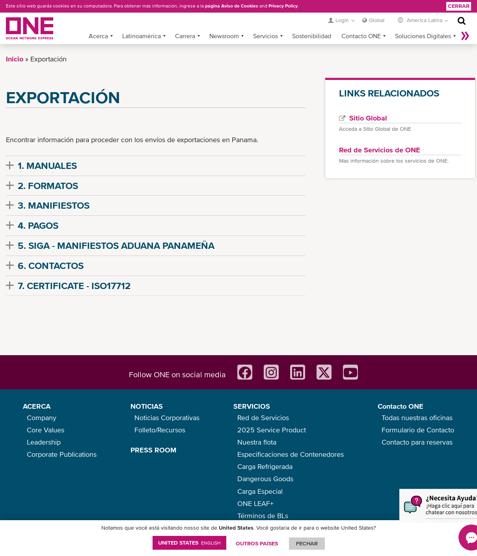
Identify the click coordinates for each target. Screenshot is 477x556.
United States (189, 542)
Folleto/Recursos (159, 430)
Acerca (98, 35)
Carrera (185, 35)
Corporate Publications (62, 454)
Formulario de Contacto (418, 430)
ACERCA (36, 406)
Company (41, 417)
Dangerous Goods (265, 478)
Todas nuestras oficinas (417, 417)
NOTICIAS (146, 406)
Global (376, 20)
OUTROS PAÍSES (257, 543)
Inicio (14, 59)
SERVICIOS (251, 406)
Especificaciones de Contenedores (290, 454)
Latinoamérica (141, 35)
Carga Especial (260, 491)
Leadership (44, 442)
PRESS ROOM (153, 450)
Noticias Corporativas (166, 417)
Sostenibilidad (311, 35)
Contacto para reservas (417, 442)
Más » (465, 36)
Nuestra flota (256, 442)
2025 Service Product (271, 430)
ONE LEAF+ (255, 503)
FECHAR (307, 543)
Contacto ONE (361, 35)
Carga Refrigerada (265, 466)
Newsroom (224, 35)
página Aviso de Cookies (231, 6)
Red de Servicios (263, 417)
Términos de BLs (262, 516)
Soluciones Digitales (423, 35)
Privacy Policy (283, 6)
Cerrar (459, 6)
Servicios (265, 35)
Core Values (45, 430)
